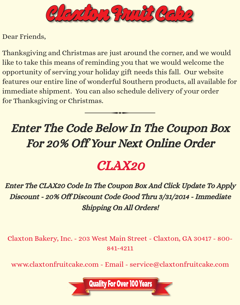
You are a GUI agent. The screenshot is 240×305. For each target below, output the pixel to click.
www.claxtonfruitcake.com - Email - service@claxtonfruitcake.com (120, 264)
